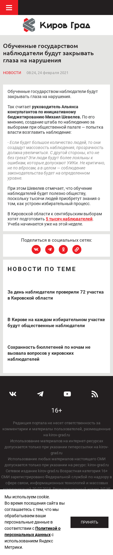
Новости (12, 72)
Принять (89, 522)
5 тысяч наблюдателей (69, 218)
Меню (9, 7)
